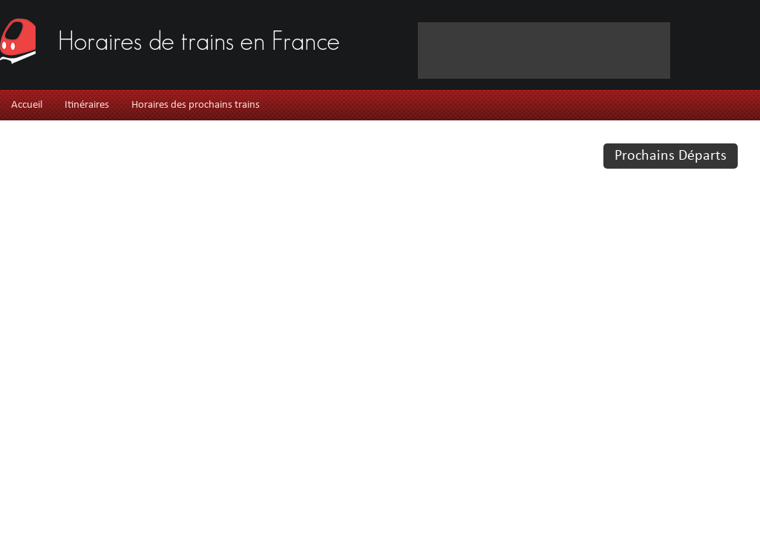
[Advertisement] (232, 66)
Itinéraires (87, 105)
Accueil (26, 105)
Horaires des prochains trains (195, 105)
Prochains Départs (671, 156)
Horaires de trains (199, 39)
